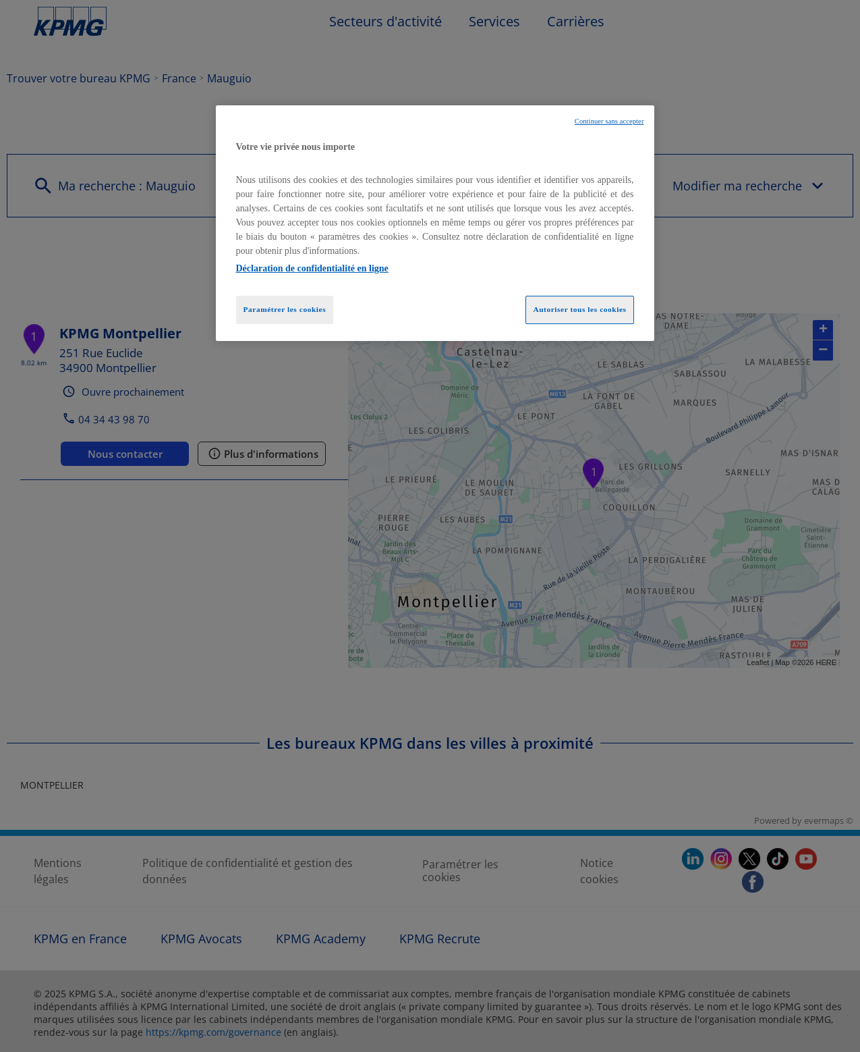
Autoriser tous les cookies (579, 309)
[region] (435, 223)
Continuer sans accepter (609, 121)
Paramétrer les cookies (284, 309)
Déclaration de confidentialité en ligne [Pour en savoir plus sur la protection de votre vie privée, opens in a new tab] (312, 268)
